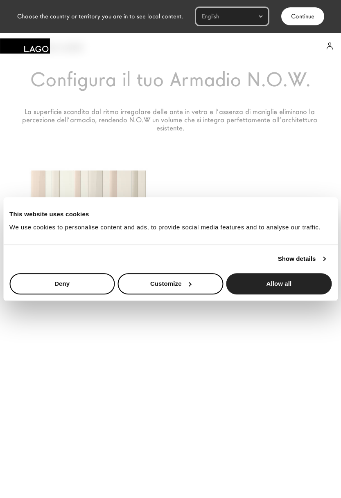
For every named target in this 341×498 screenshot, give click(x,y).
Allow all (278, 283)
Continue (302, 16)
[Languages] (232, 16)
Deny (62, 283)
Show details (297, 258)
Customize (171, 283)
